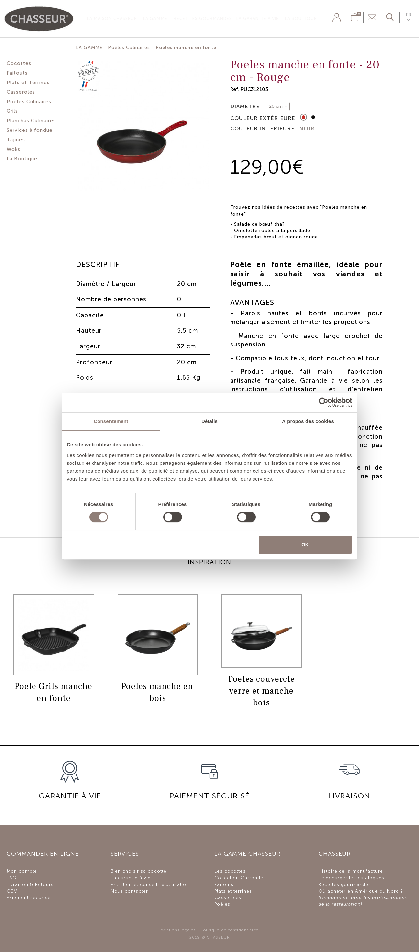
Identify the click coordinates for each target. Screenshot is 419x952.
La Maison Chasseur (112, 18)
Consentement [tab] (111, 421)
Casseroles (21, 92)
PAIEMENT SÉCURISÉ (209, 796)
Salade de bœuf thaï (259, 224)
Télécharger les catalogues (351, 877)
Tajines (16, 139)
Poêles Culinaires (29, 101)
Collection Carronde (238, 877)
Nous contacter (129, 891)
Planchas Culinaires (31, 120)
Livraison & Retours (30, 884)
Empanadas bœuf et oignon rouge (276, 236)
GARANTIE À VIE (70, 796)
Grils (12, 111)
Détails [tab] (209, 421)
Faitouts (17, 73)
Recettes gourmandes (203, 18)
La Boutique (301, 18)
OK (305, 544)
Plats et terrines (233, 891)
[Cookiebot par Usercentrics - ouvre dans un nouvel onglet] (323, 402)
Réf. (234, 89)
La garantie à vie (257, 18)
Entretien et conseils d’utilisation (150, 884)
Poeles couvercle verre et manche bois (261, 691)
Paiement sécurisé (29, 897)
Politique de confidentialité (230, 930)
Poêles (222, 904)
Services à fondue (30, 130)
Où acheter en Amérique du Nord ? (363, 898)
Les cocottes (230, 871)
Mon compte (22, 871)
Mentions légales (178, 930)
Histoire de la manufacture (351, 871)
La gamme (155, 18)
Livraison (349, 796)
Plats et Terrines (28, 82)
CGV (12, 891)
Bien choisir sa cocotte (138, 871)
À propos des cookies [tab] (308, 421)
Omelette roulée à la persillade (272, 230)
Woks (13, 149)
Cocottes (19, 63)
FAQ (12, 877)
